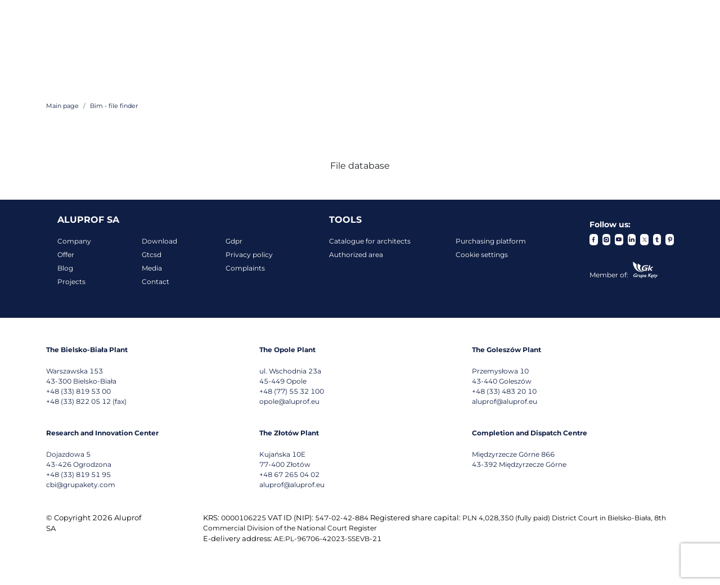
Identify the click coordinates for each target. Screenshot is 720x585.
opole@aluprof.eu (289, 401)
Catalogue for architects (370, 241)
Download (159, 241)
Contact (155, 281)
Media (152, 268)
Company (74, 241)
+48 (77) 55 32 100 (291, 391)
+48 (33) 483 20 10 (504, 391)
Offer (65, 254)
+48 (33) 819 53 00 (78, 391)
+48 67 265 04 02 (289, 474)
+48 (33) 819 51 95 (78, 474)
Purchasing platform (491, 241)
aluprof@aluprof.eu (504, 401)
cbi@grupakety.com (80, 484)
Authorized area (356, 254)
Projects (71, 281)
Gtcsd (151, 254)
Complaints (245, 268)
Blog (65, 268)
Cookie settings (482, 254)
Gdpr (234, 241)
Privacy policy (249, 254)
